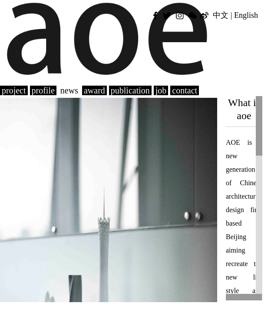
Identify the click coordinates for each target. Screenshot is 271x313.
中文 (220, 15)
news (69, 90)
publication (130, 90)
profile (43, 90)
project (14, 90)
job (161, 90)
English (246, 15)
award (94, 90)
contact (184, 90)
